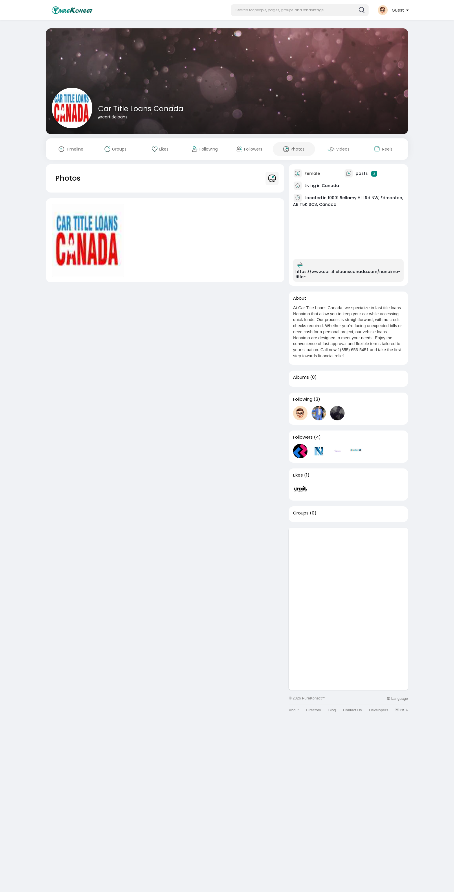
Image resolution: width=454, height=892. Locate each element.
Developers (378, 710)
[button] (300, 10)
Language (397, 698)
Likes (298, 475)
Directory (313, 710)
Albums (301, 377)
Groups (301, 513)
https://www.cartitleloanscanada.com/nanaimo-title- (347, 274)
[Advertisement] (348, 568)
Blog (332, 710)
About (294, 710)
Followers (303, 437)
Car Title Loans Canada (140, 109)
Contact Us (352, 710)
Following (302, 399)
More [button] (402, 710)
